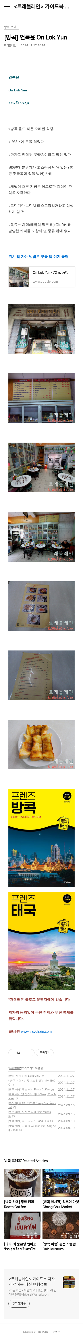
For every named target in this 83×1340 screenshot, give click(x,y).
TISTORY (42, 1331)
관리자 (56, 1331)
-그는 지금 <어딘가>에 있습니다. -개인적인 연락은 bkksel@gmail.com (32, 1292)
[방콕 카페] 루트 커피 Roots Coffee (29, 1089)
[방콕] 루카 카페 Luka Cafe (24, 1075)
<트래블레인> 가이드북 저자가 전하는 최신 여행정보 (41, 6)
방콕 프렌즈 (15, 1068)
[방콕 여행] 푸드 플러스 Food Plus (28, 1121)
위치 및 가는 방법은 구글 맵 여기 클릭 (38, 256)
